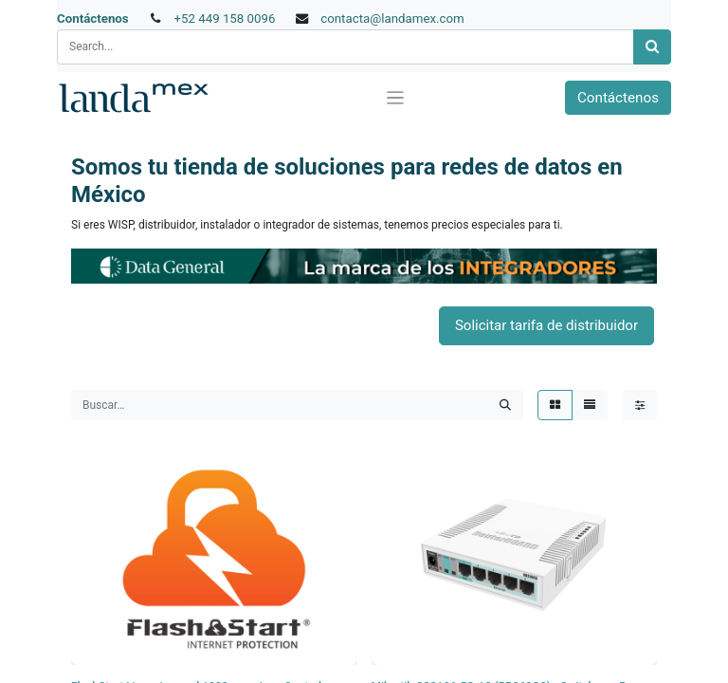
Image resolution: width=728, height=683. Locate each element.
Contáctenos (93, 18)
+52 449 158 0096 (224, 18)
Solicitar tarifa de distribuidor (546, 325)
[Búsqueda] (652, 47)
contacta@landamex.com (392, 18)
